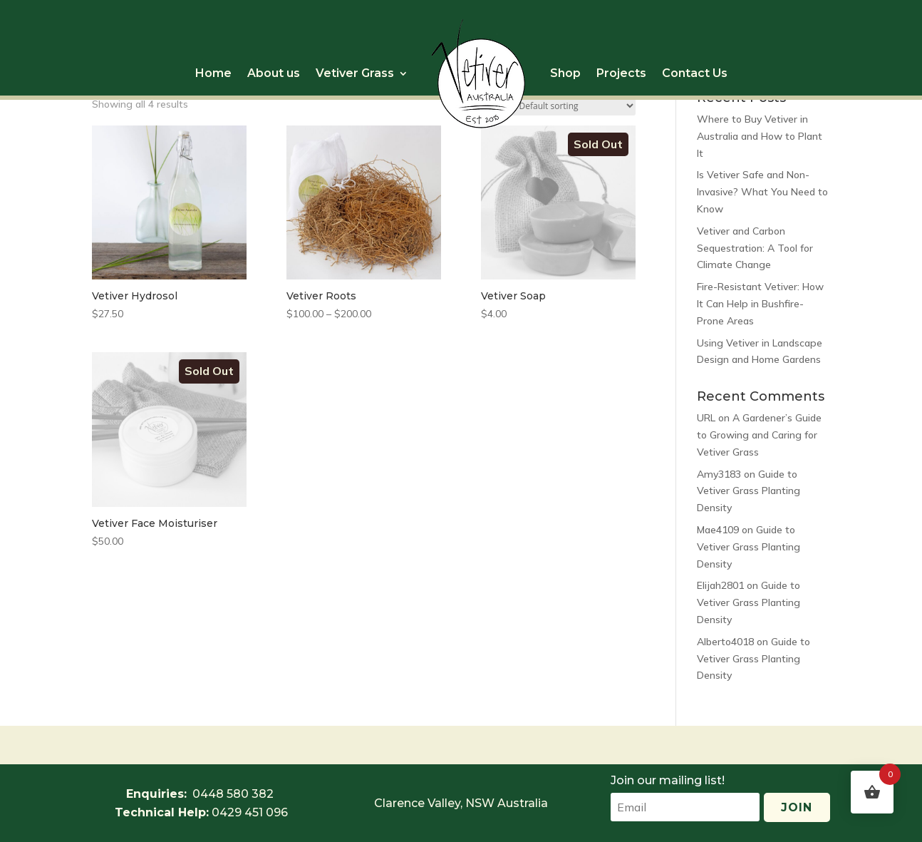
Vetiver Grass (355, 73)
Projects (621, 73)
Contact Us (694, 73)
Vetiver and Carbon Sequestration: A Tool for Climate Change (755, 248)
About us (273, 73)
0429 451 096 (250, 812)
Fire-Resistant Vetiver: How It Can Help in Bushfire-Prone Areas (760, 303)
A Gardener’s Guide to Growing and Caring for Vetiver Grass (759, 434)
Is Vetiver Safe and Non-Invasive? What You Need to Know (762, 191)
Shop (565, 73)
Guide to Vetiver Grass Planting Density (748, 491)
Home (213, 73)
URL (706, 417)
